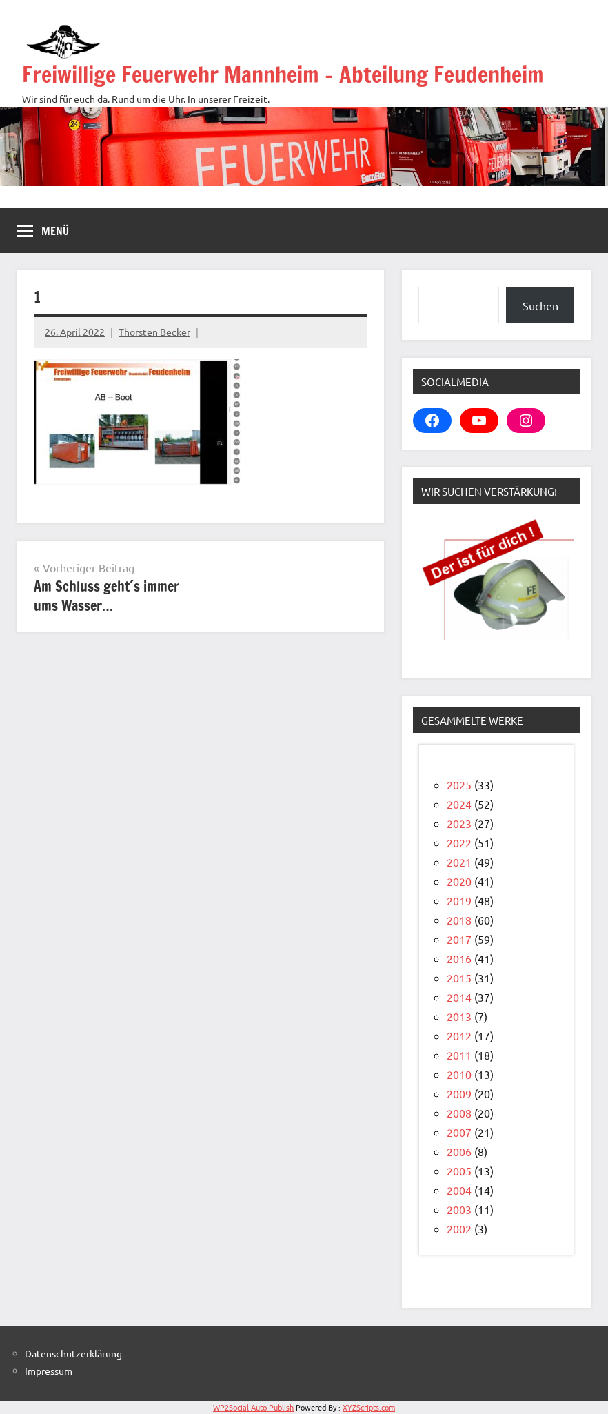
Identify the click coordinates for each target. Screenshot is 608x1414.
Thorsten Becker (154, 331)
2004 (459, 1190)
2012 (459, 1035)
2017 (459, 939)
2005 (459, 1171)
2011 (459, 1055)
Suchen (540, 305)
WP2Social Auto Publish (253, 1407)
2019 (459, 900)
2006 (459, 1151)
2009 (459, 1093)
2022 (459, 842)
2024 (459, 804)
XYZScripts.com (369, 1407)
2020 (459, 881)
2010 (459, 1074)
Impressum (48, 1370)
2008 (459, 1113)
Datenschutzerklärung (73, 1353)
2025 (459, 784)
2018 (459, 920)
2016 (459, 958)
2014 (459, 997)
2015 (459, 977)
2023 (459, 823)
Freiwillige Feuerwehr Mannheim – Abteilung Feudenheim (283, 74)
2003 (459, 1209)
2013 (459, 1016)
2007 (459, 1132)
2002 (459, 1228)
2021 (459, 862)
